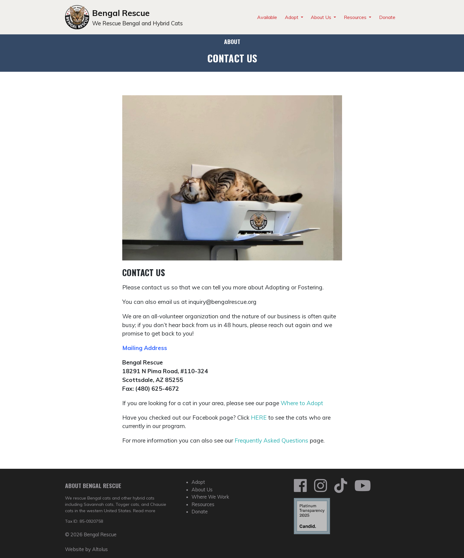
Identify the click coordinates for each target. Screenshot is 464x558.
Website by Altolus (86, 549)
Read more (144, 510)
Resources (356, 17)
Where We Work (210, 497)
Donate (387, 17)
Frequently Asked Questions (271, 440)
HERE (259, 417)
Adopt (292, 17)
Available (267, 17)
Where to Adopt (302, 403)
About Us (321, 17)
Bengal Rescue (121, 13)
